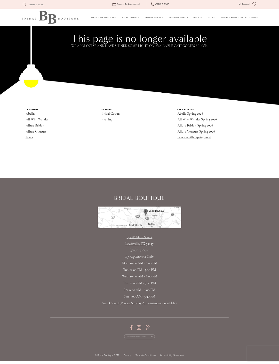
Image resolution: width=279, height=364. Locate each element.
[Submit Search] (24, 4)
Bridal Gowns (111, 114)
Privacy (127, 358)
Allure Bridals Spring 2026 (195, 125)
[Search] (44, 4)
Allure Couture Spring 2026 (196, 132)
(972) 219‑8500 (139, 250)
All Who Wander (37, 119)
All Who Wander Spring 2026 (197, 119)
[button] (244, 4)
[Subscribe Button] (158, 338)
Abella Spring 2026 (190, 114)
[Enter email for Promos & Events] (139, 338)
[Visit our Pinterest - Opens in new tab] (147, 327)
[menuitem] (126, 4)
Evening (107, 119)
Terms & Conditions (146, 358)
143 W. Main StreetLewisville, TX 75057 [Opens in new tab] (139, 241)
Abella (30, 114)
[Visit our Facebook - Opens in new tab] (131, 327)
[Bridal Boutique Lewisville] (50, 17)
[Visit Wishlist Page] (254, 4)
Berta (29, 137)
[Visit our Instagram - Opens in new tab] (139, 327)
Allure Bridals (35, 125)
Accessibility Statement (172, 358)
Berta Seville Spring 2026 (194, 137)
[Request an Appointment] (126, 4)
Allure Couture (36, 132)
